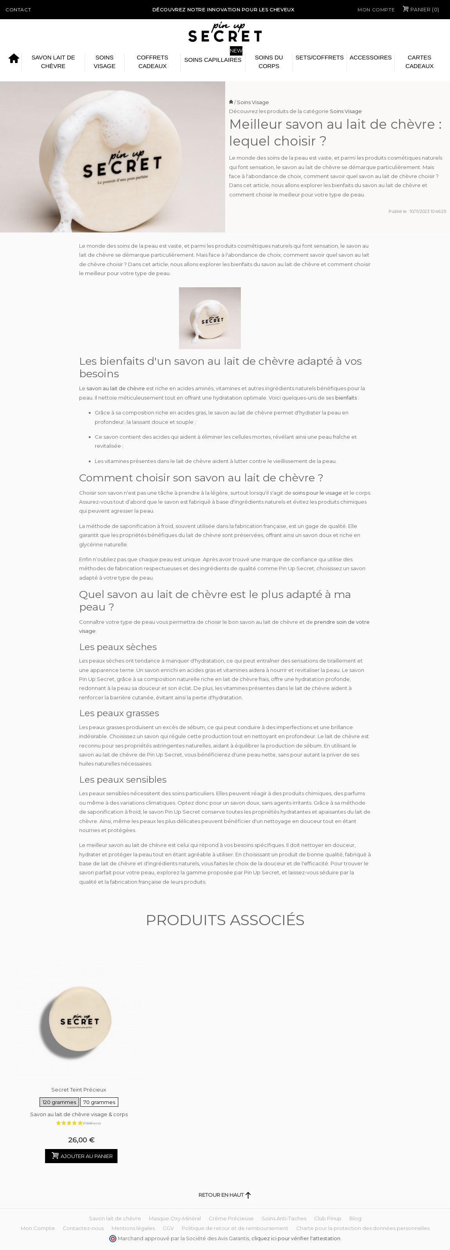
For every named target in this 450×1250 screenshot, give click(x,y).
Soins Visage (104, 61)
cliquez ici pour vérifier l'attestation (295, 1238)
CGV (168, 1228)
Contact (18, 10)
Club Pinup (328, 1218)
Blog (355, 1218)
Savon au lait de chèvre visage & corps (79, 1114)
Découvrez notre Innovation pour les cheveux (223, 10)
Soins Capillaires (212, 59)
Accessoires (371, 57)
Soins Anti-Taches (284, 1218)
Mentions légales (133, 1228)
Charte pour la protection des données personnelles (363, 1228)
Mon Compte (376, 10)
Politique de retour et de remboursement (235, 1228)
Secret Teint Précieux (79, 1097)
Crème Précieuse (231, 1218)
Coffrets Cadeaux (152, 61)
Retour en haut (225, 1195)
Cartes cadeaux (419, 61)
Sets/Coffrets (320, 57)
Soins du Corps (269, 61)
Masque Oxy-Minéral (175, 1218)
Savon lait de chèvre (53, 61)
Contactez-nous (83, 1228)
